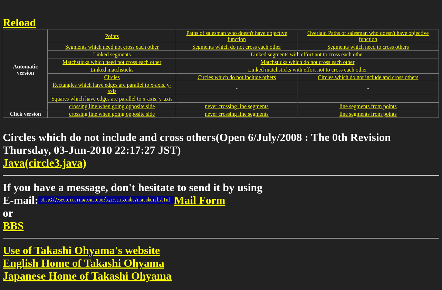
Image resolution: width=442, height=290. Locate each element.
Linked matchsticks (112, 70)
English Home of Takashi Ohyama (83, 263)
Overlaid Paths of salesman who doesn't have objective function (368, 36)
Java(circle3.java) (44, 163)
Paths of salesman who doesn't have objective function (236, 36)
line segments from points (368, 106)
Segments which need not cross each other (112, 47)
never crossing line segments (236, 106)
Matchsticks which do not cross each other (308, 62)
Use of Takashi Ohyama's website (81, 250)
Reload (19, 22)
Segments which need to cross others (368, 47)
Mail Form (131, 200)
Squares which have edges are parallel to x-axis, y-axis (112, 99)
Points (112, 36)
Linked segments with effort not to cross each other (307, 54)
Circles (112, 77)
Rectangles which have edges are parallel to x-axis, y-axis (111, 88)
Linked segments (112, 54)
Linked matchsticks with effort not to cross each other (307, 70)
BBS (13, 225)
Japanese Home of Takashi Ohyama (87, 276)
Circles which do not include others (237, 77)
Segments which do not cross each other (236, 47)
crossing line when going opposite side (112, 106)
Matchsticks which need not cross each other (112, 62)
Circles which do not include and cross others (368, 77)
